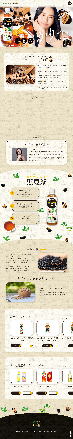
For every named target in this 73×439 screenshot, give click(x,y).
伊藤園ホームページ (28, 431)
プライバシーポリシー (38, 431)
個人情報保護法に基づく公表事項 (50, 431)
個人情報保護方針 (19, 431)
